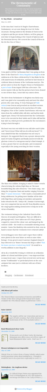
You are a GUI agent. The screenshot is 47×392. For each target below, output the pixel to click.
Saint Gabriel (6, 310)
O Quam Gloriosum (13, 194)
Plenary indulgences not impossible (14, 348)
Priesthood (29, 275)
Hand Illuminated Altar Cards (12, 329)
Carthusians (18, 275)
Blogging (8, 275)
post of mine (7, 87)
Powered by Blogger (23, 389)
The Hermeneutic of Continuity (23, 4)
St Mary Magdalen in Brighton (29, 75)
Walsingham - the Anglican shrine (14, 367)
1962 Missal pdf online (9, 290)
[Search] (45, 3)
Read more (40, 305)
